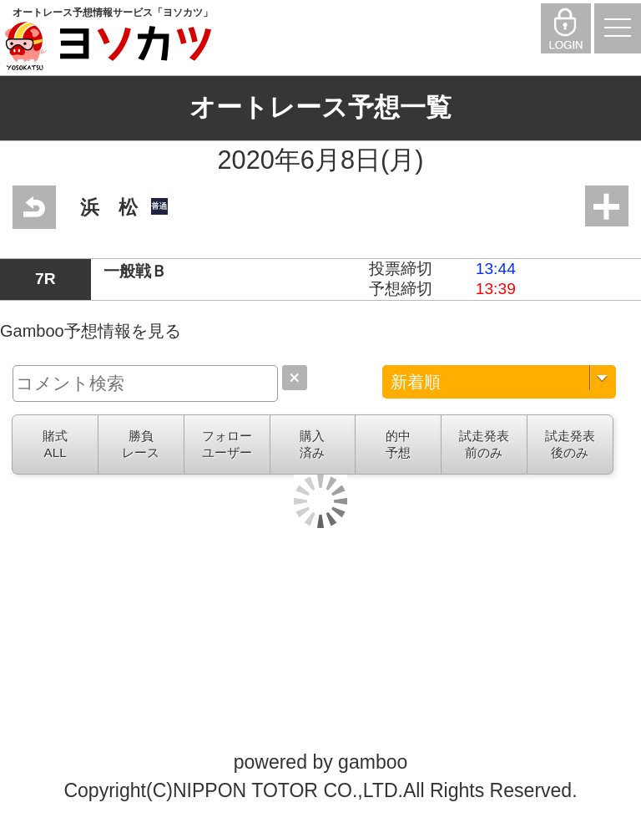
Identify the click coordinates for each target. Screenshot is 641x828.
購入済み (312, 444)
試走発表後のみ (570, 444)
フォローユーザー (227, 444)
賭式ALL (55, 444)
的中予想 (398, 444)
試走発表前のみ (484, 444)
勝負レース (140, 444)
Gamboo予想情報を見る (90, 331)
